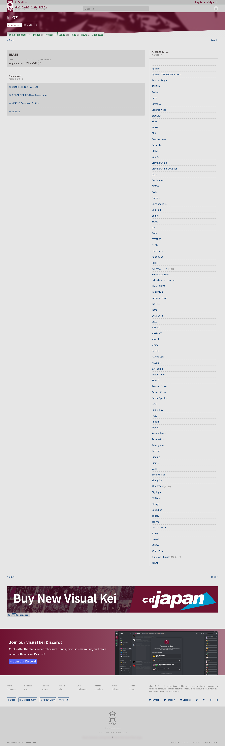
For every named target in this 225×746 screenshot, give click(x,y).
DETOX (155, 186)
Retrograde (158, 445)
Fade (154, 233)
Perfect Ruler (158, 374)
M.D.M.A (156, 327)
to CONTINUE (159, 527)
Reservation (158, 439)
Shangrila (157, 480)
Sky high (156, 492)
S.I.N (154, 468)
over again (157, 368)
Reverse (156, 451)
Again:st (156, 68)
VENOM (156, 545)
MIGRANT (157, 333)
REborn (156, 421)
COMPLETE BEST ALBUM (24, 87)
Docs (12, 699)
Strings (155, 504)
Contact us (174, 743)
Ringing (156, 457)
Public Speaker (160, 398)
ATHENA (156, 86)
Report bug (31, 743)
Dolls (154, 192)
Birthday (156, 103)
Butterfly (156, 145)
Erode (155, 221)
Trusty (155, 533)
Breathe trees (159, 139)
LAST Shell (157, 315)
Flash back (157, 251)
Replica (156, 427)
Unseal (155, 539)
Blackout (156, 115)
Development (29, 699)
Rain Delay (157, 409)
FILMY (155, 245)
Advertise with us (191, 743)
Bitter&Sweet (159, 109)
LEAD (154, 321)
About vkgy (49, 699)
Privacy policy (210, 743)
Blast (154, 121)
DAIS (154, 174)
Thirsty (155, 515)
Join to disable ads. (18, 614)
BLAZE (155, 127)
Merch (64, 699)
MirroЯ (155, 339)
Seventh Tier (158, 474)
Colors (155, 156)
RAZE (154, 415)
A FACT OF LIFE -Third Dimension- (29, 95)
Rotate (155, 462)
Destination (158, 180)
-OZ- (15, 17)
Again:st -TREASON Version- (166, 74)
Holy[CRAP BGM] (160, 274)
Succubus (157, 509)
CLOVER (156, 151)
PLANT (155, 380)
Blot (154, 133)
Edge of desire (159, 204)
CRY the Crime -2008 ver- (165, 168)
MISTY (155, 345)
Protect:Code (159, 392)
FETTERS (156, 239)
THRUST (156, 521)
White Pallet (158, 551)
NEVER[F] (157, 362)
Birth (154, 98)
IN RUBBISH (158, 292)
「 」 (153, 62)
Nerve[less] (158, 357)
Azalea (155, 92)
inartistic (122, 732)
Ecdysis (156, 198)
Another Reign (159, 80)
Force (155, 262)
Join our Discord (24, 661)
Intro (154, 309)
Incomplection (159, 298)
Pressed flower (159, 386)
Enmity (155, 215)
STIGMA (156, 498)
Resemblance (159, 433)
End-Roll (156, 209)
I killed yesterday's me (163, 280)
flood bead (157, 256)
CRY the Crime (159, 162)
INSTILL (156, 304)
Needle (155, 351)
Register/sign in (15, 743)
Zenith (155, 562)
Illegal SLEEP (158, 286)
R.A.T (154, 404)
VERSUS (15, 111)
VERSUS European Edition (25, 103)
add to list (32, 25)
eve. (154, 227)
